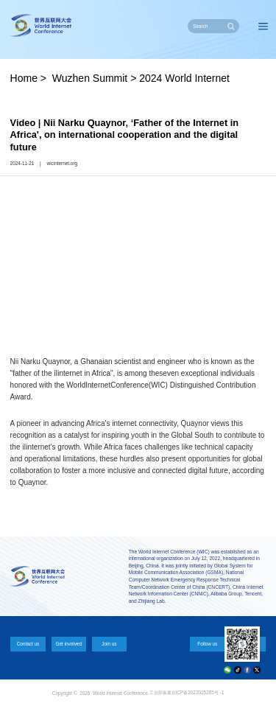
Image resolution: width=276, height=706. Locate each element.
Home (24, 78)
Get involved (68, 643)
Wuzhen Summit (89, 78)
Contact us (28, 643)
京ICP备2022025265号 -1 (197, 692)
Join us (109, 643)
